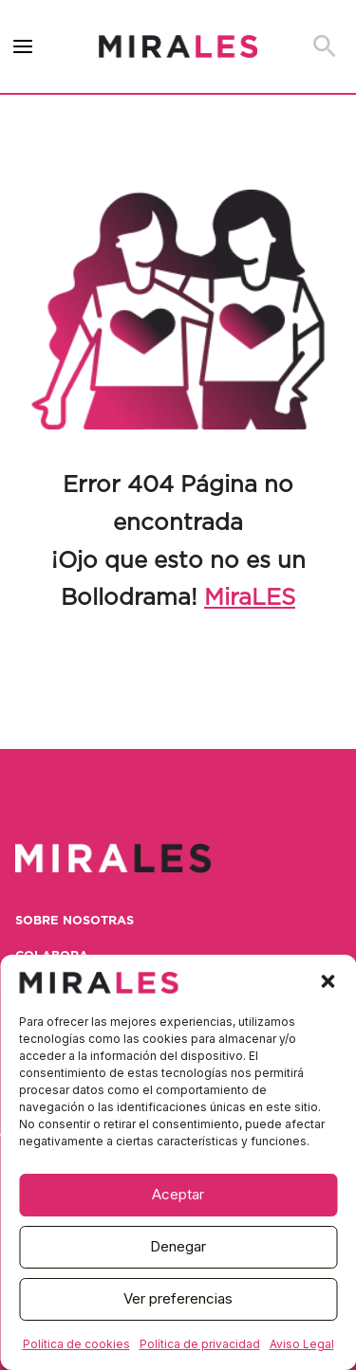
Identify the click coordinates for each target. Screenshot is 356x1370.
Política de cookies (76, 1344)
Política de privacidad (200, 1344)
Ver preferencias (178, 1298)
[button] (327, 981)
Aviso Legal (302, 1344)
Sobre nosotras (74, 921)
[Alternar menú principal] (23, 47)
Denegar (178, 1246)
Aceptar (178, 1194)
